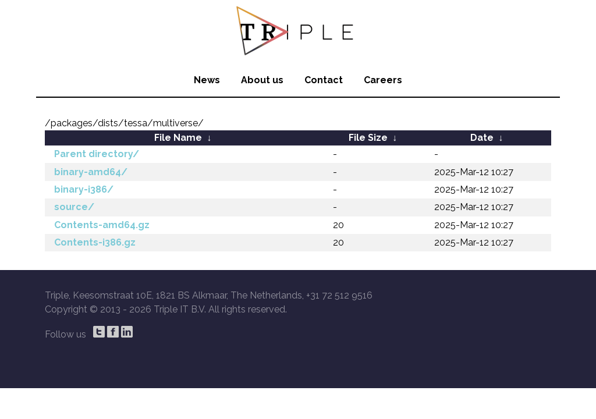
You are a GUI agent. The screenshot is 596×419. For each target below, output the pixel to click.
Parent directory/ (96, 153)
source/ (74, 206)
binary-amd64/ (90, 171)
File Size (368, 137)
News (207, 80)
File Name (178, 137)
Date (482, 137)
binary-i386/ (83, 189)
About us (262, 80)
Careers (383, 80)
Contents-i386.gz (95, 242)
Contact (323, 80)
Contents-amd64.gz (102, 224)
